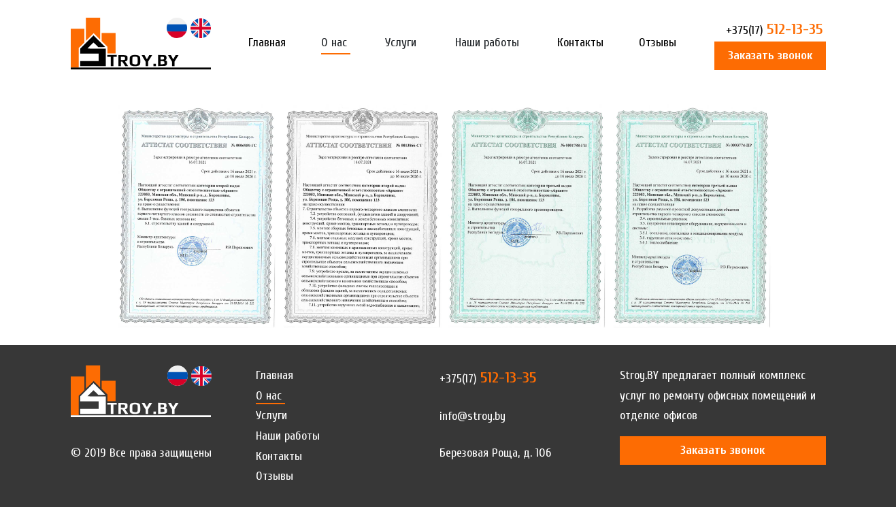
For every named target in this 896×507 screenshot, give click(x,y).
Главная (267, 42)
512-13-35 (774, 30)
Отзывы (657, 42)
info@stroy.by (472, 416)
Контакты (580, 42)
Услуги (400, 42)
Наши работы (487, 42)
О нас (334, 42)
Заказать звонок (770, 55)
